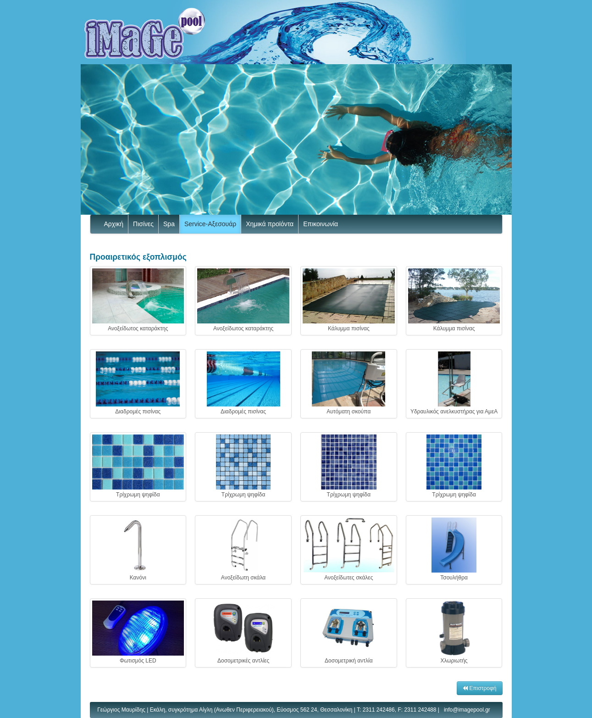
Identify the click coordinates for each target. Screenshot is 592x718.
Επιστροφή (479, 688)
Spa (169, 224)
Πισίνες (143, 224)
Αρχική (114, 224)
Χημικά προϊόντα (269, 224)
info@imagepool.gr (467, 710)
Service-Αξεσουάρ (210, 224)
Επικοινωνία (320, 224)
